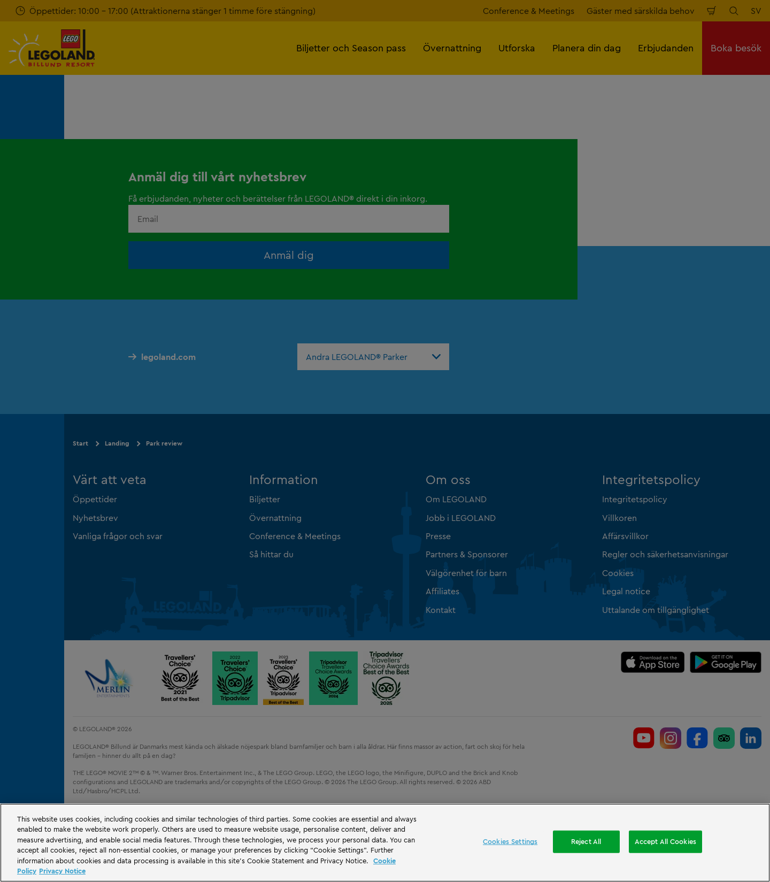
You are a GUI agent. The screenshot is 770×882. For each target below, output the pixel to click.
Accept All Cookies (665, 841)
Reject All (586, 841)
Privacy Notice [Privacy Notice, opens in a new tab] (62, 870)
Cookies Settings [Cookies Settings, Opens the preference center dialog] (510, 841)
